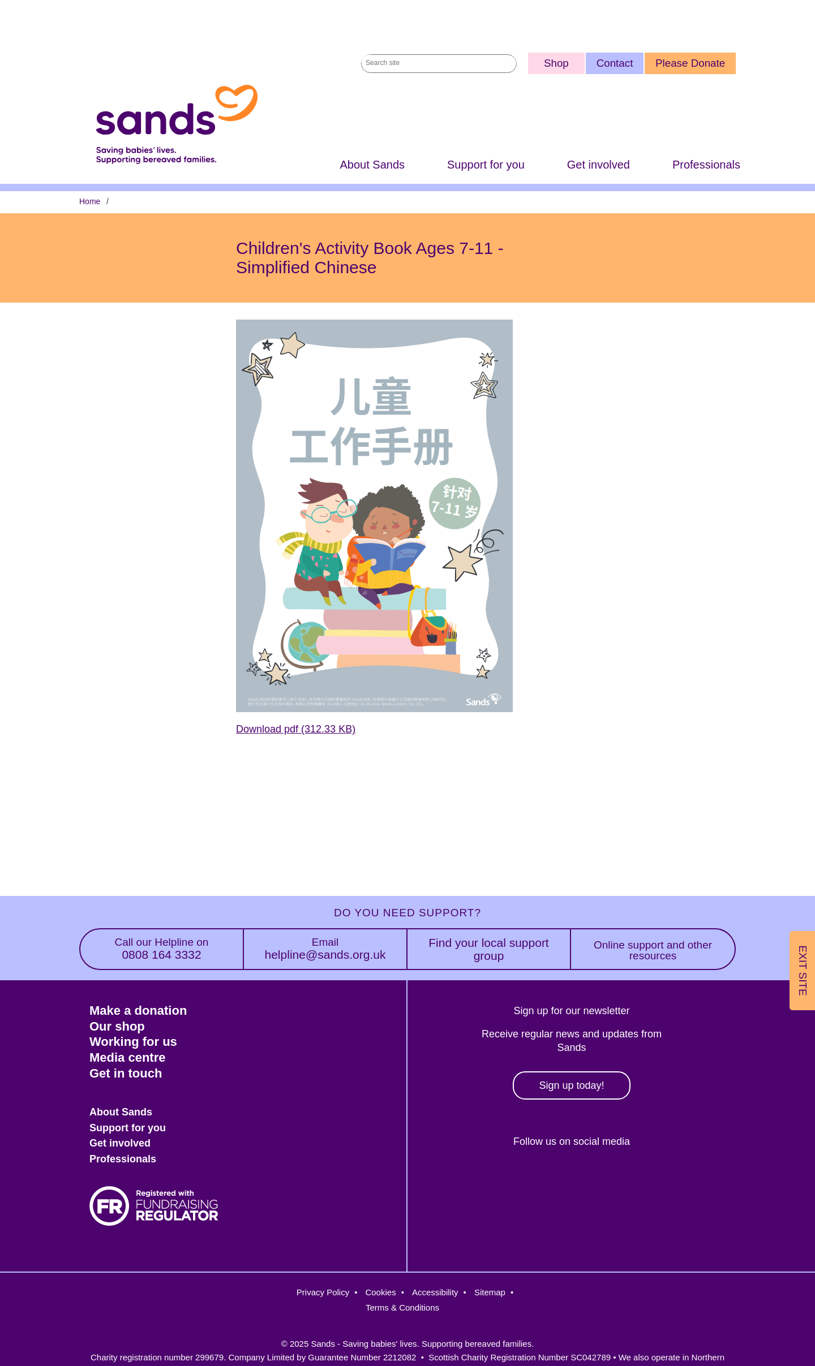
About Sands (372, 165)
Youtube (665, 1180)
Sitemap (489, 1292)
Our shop (117, 1026)
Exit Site (803, 970)
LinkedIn (617, 1180)
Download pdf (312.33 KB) (295, 729)
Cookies (380, 1292)
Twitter (519, 1180)
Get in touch (125, 1073)
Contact (615, 63)
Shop (556, 63)
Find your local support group (488, 949)
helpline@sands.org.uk (325, 949)
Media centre (127, 1057)
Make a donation (138, 1010)
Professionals (706, 165)
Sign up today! (571, 1085)
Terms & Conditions (402, 1307)
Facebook (470, 1180)
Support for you (486, 165)
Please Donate (690, 63)
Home (89, 201)
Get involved (598, 165)
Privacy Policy (323, 1292)
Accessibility (435, 1292)
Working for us (133, 1042)
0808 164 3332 (161, 949)
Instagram (568, 1180)
